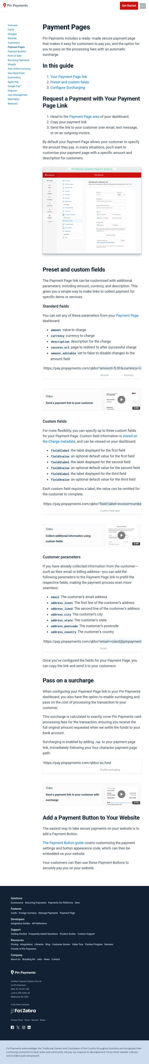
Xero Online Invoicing (19, 68)
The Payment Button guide (63, 843)
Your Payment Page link (68, 77)
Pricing (14, 944)
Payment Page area (84, 117)
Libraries (39, 944)
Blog (48, 944)
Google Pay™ (14, 86)
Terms (27, 1020)
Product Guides (68, 934)
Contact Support (86, 934)
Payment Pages (16, 47)
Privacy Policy (17, 1020)
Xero (77, 902)
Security (34, 1020)
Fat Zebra (17, 1005)
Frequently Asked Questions (43, 934)
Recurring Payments (18, 60)
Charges (12, 34)
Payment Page (127, 315)
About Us (15, 959)
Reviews (109, 944)
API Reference (39, 923)
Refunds (12, 38)
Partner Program (94, 944)
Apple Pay (13, 81)
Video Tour (77, 944)
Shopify (12, 64)
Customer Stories (61, 944)
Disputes (12, 90)
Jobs (39, 959)
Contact (56, 959)
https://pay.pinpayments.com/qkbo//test (77, 763)
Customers (14, 42)
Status (42, 1020)
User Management (18, 94)
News (47, 959)
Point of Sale (14, 55)
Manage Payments (48, 913)
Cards (11, 29)
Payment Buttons (17, 51)
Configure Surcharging (67, 87)
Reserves (13, 103)
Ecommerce (14, 77)
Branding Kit (28, 959)
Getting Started (19, 934)
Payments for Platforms (60, 902)
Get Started (129, 5)
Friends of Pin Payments (23, 949)
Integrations (26, 944)
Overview (12, 25)
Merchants (13, 99)
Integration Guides (20, 923)
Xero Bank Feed (16, 73)
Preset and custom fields (69, 82)
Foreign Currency (28, 913)
